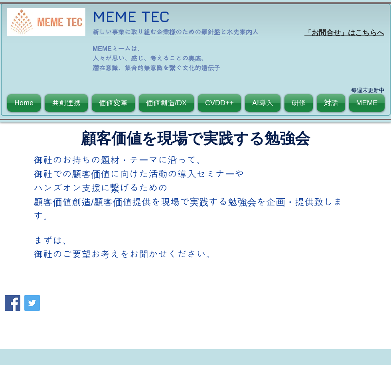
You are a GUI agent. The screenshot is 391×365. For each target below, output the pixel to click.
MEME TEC (131, 16)
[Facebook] (12, 303)
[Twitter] (32, 303)
